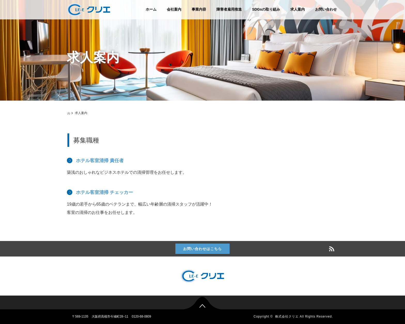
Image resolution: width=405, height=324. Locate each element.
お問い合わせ (326, 9)
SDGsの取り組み (266, 9)
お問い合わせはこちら (202, 249)
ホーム (151, 9)
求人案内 (297, 9)
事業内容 (199, 9)
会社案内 (174, 9)
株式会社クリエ (287, 316)
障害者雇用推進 (229, 9)
